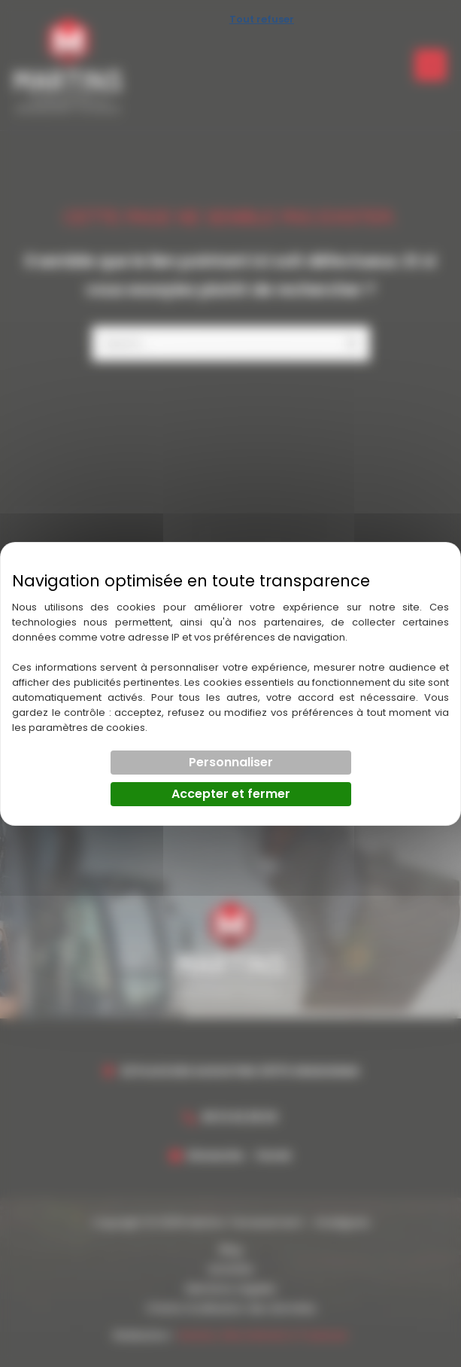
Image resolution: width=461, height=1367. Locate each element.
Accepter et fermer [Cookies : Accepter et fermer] (230, 793)
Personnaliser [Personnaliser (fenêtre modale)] (231, 762)
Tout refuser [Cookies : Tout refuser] (261, 19)
